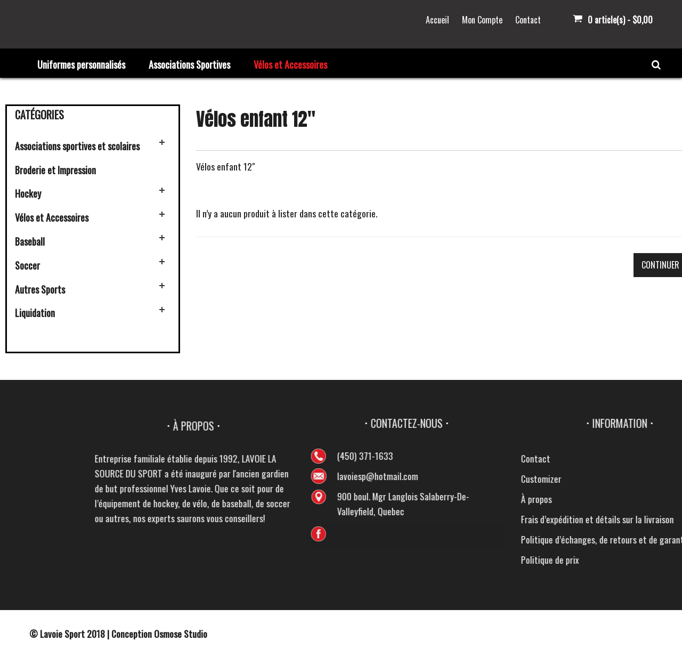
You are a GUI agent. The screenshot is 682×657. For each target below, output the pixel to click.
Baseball (30, 241)
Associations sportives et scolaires (77, 146)
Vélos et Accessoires (290, 64)
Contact (528, 19)
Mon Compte (482, 19)
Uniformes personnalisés (81, 64)
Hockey (28, 193)
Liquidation (35, 313)
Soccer (27, 265)
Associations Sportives (189, 64)
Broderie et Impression (55, 170)
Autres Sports (40, 289)
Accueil (437, 19)
